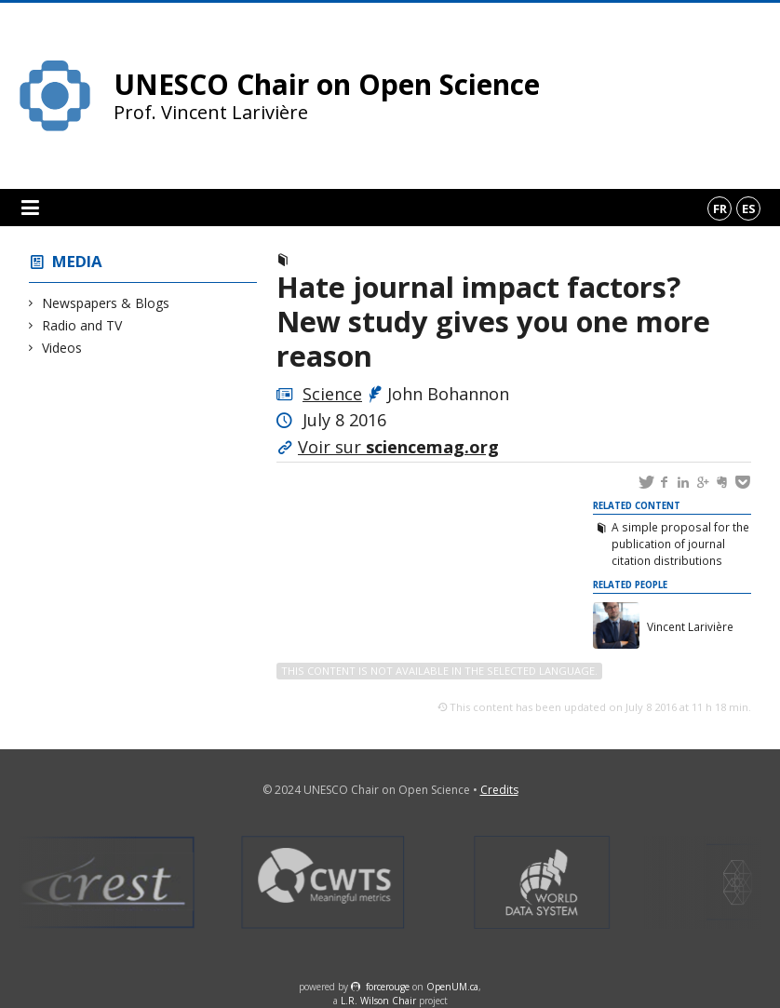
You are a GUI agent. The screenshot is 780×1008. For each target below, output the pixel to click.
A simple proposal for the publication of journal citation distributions (680, 543)
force (388, 986)
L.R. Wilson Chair (378, 1000)
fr (720, 208)
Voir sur (398, 447)
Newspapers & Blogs (106, 303)
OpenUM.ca (452, 986)
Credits (499, 790)
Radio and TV (82, 325)
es (749, 208)
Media (77, 261)
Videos (62, 347)
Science (332, 394)
